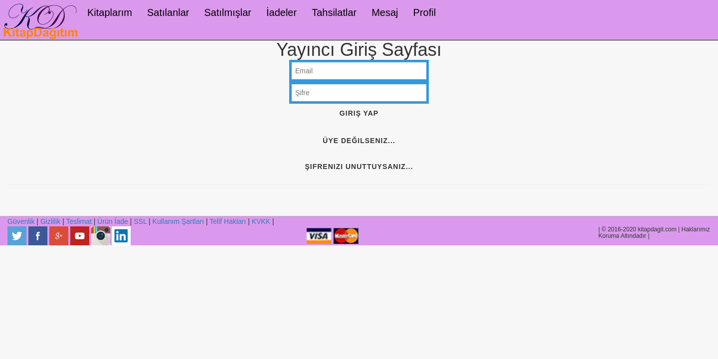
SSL (140, 221)
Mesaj (384, 12)
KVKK (261, 221)
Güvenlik (20, 221)
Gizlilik (50, 221)
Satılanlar (168, 12)
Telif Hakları (227, 221)
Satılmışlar (227, 12)
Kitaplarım (109, 12)
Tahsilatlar (334, 12)
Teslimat (79, 221)
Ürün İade (112, 221)
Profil (424, 12)
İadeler (281, 12)
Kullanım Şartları (178, 221)
